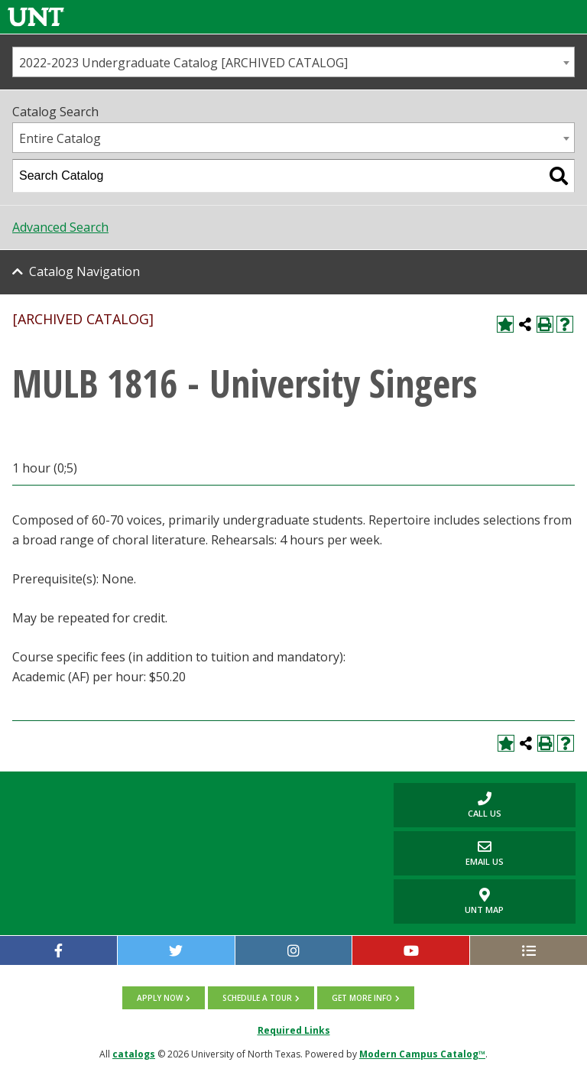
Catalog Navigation (84, 271)
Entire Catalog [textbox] (60, 138)
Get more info (362, 997)
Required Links (294, 1030)
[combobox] (293, 62)
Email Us (449, 853)
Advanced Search (60, 227)
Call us (447, 805)
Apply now (160, 997)
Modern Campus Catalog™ (422, 1054)
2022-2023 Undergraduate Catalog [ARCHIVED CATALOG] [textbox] (183, 62)
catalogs (133, 1054)
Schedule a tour (257, 997)
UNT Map (484, 901)
